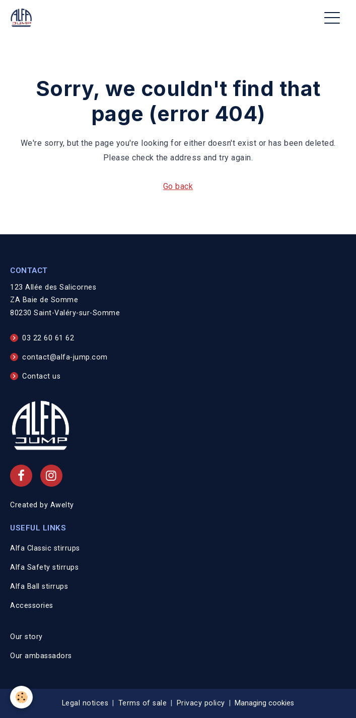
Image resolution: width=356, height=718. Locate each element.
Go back (178, 186)
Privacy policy (201, 703)
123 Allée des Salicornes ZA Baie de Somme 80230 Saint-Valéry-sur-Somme (65, 300)
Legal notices (85, 703)
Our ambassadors (41, 656)
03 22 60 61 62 (48, 338)
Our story (26, 637)
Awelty (62, 505)
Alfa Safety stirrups (44, 567)
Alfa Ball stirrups (39, 586)
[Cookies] (21, 697)
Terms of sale (142, 703)
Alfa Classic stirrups (45, 548)
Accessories (31, 605)
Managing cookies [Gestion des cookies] (264, 703)
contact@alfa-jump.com (65, 357)
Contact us (41, 376)
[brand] (23, 18)
